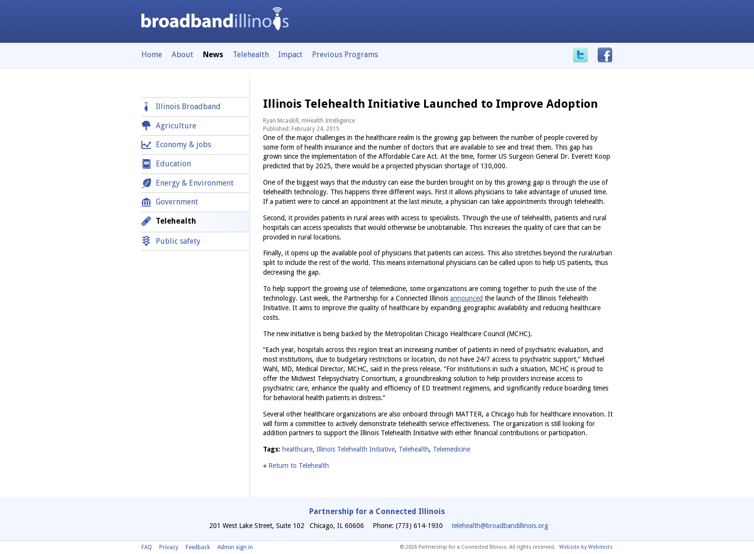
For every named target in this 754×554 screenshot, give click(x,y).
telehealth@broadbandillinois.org (500, 525)
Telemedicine (451, 449)
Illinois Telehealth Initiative (355, 449)
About (182, 54)
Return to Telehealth (298, 465)
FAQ (146, 547)
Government (177, 201)
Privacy (168, 547)
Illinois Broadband (188, 106)
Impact (290, 54)
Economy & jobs (183, 144)
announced (466, 298)
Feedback (198, 547)
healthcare (297, 449)
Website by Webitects (586, 547)
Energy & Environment (195, 183)
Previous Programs (345, 54)
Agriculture (176, 125)
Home (151, 54)
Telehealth (251, 54)
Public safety (178, 241)
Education (173, 163)
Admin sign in (235, 547)
